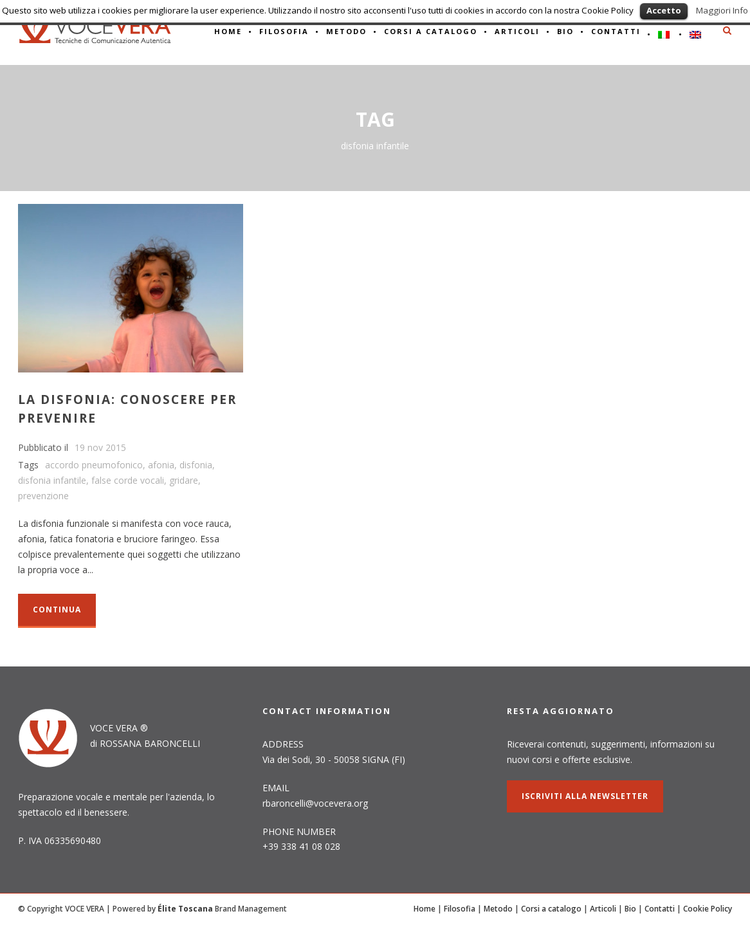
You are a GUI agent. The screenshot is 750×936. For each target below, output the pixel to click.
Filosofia (284, 31)
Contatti (660, 908)
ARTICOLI (517, 31)
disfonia (195, 465)
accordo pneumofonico (94, 465)
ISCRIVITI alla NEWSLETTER (585, 796)
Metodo (498, 908)
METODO (346, 31)
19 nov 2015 (100, 447)
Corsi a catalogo (551, 908)
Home (424, 908)
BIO (565, 31)
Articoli (603, 908)
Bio (630, 908)
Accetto (663, 10)
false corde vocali (127, 480)
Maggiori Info (722, 10)
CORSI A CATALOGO (430, 31)
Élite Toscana (185, 908)
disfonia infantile (52, 480)
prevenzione (43, 496)
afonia (161, 465)
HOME (228, 31)
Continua (57, 609)
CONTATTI (616, 31)
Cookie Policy (707, 908)
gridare (183, 480)
